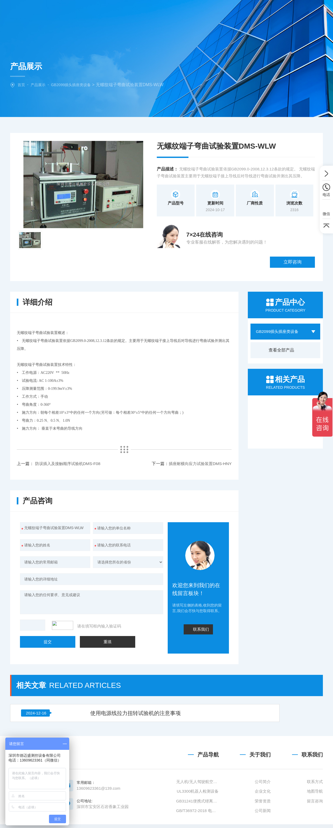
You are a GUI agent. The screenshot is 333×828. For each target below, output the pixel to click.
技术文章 (244, 11)
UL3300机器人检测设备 (198, 813)
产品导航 (208, 777)
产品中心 (178, 11)
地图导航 (315, 813)
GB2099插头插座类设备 (74, 84)
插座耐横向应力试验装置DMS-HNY (87, 443)
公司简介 (263, 804)
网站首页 (112, 11)
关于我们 (145, 11)
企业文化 (263, 813)
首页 (22, 84)
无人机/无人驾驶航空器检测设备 (197, 804)
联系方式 (315, 804)
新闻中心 (211, 11)
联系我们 (276, 11)
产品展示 (39, 84)
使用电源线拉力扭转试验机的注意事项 (101, 656)
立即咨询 (299, 238)
